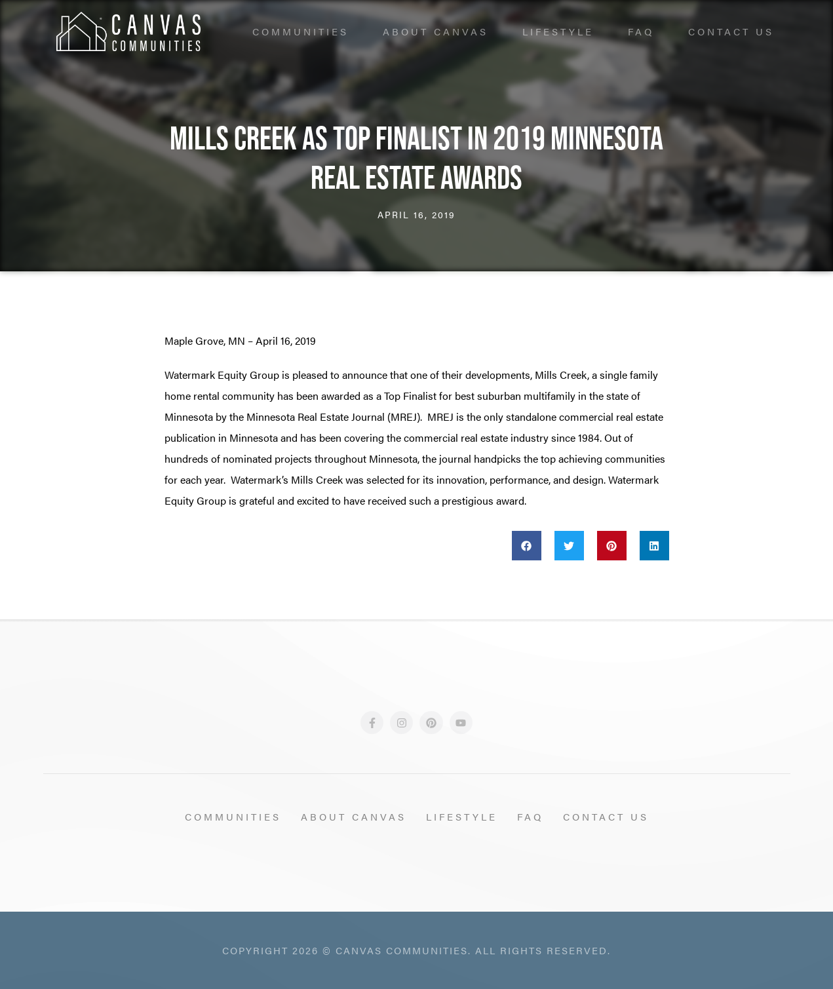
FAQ (641, 31)
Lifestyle (558, 31)
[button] (526, 545)
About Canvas (435, 31)
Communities (300, 31)
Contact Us (731, 31)
